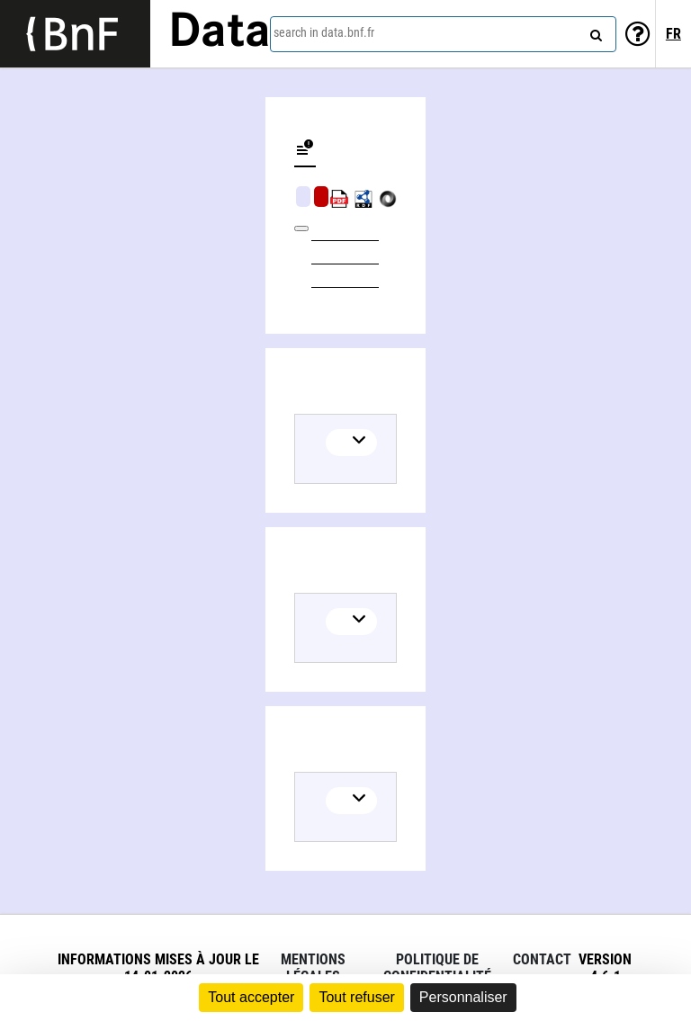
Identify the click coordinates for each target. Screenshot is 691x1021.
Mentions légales (313, 968)
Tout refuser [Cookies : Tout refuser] (356, 997)
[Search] (594, 31)
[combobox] (443, 34)
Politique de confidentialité (437, 968)
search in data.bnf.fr (324, 32)
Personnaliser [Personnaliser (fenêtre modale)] (463, 997)
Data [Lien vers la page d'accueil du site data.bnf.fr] (219, 33)
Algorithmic (321, 196)
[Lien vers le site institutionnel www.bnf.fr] (75, 33)
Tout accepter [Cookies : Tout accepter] (251, 997)
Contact (542, 959)
